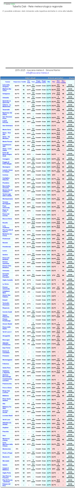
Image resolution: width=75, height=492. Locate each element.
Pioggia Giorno (44, 81)
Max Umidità (63, 81)
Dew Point (28, 81)
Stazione (7, 82)
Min (48, 82)
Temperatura (17, 82)
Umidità (23, 82)
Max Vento (58, 81)
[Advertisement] (25, 41)
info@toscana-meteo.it (37, 73)
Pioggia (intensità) (38, 81)
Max (53, 82)
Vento (33, 82)
